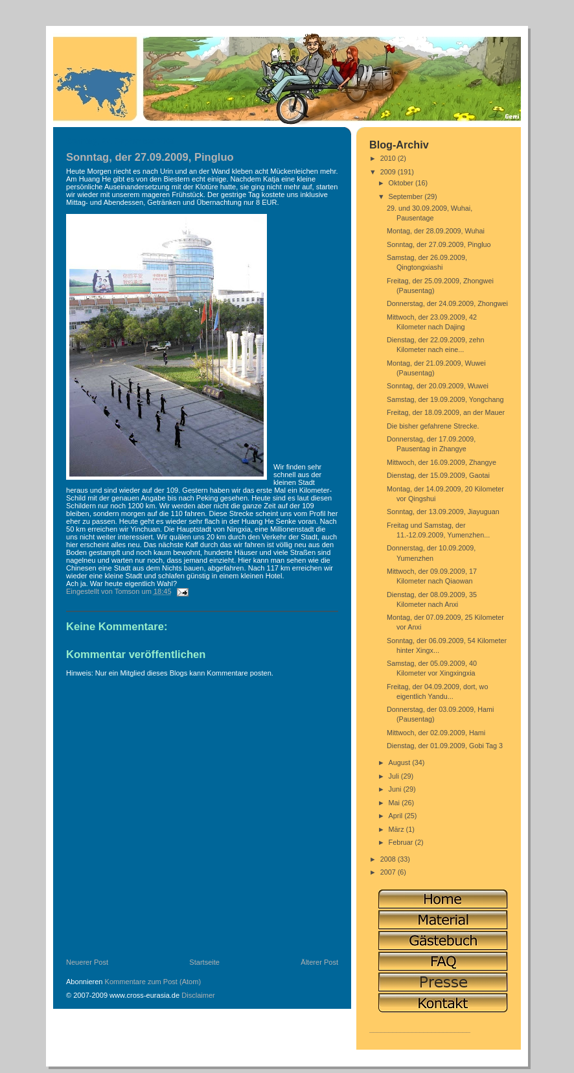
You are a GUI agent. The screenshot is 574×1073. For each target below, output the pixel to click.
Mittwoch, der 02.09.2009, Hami (436, 733)
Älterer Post (319, 962)
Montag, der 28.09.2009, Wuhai (436, 231)
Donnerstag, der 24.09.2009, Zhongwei (447, 303)
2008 (389, 859)
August (401, 762)
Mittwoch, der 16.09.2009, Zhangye (441, 462)
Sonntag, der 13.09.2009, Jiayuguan (443, 511)
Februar (402, 842)
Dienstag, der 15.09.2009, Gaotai (438, 475)
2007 (389, 872)
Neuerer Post (87, 962)
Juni (396, 789)
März (397, 829)
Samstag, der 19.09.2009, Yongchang (445, 399)
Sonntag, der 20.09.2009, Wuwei (437, 386)
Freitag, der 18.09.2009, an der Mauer (446, 412)
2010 (389, 158)
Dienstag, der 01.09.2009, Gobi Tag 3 (445, 745)
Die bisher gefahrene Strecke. (433, 426)
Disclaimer (198, 995)
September (407, 196)
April (397, 815)
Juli (395, 776)
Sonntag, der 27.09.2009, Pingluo (439, 244)
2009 (389, 172)
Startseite (204, 962)
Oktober (402, 183)
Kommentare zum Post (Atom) (153, 981)
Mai (395, 803)
